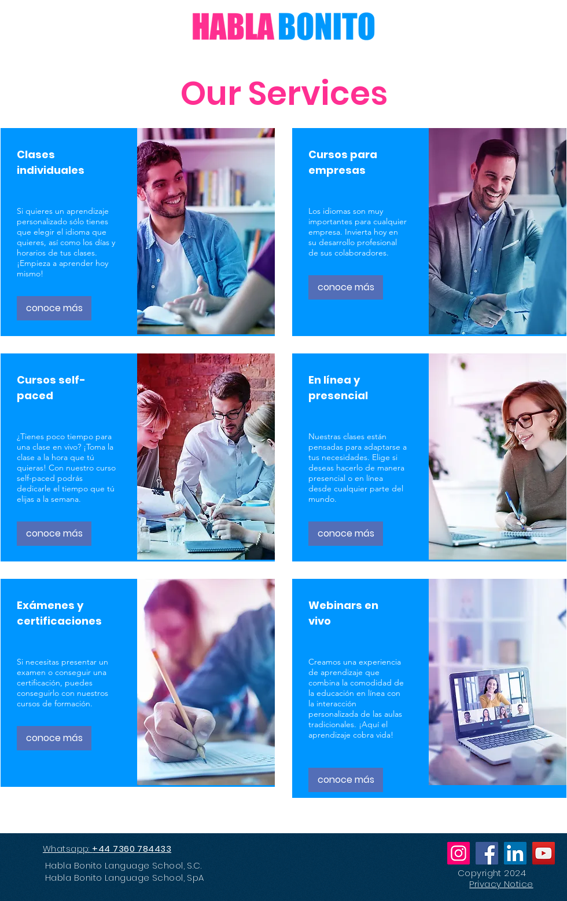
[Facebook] (487, 853)
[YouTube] (543, 853)
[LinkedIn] (515, 853)
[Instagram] (458, 853)
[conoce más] (54, 308)
